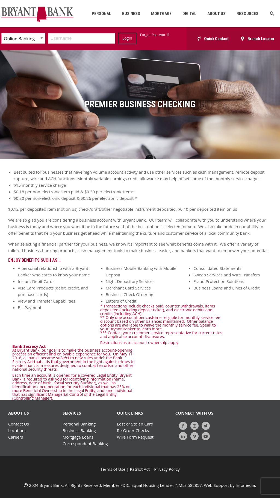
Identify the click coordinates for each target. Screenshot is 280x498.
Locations (17, 430)
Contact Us (18, 424)
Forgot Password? (154, 34)
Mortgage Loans (78, 437)
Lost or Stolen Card (135, 424)
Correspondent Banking (85, 443)
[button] (272, 13)
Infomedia (245, 485)
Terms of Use (112, 469)
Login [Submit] (127, 38)
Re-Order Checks (133, 430)
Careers (15, 437)
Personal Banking (79, 424)
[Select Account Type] (23, 38)
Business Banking (79, 430)
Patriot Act (140, 469)
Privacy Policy (167, 469)
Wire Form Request (135, 437)
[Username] (81, 38)
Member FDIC (116, 485)
